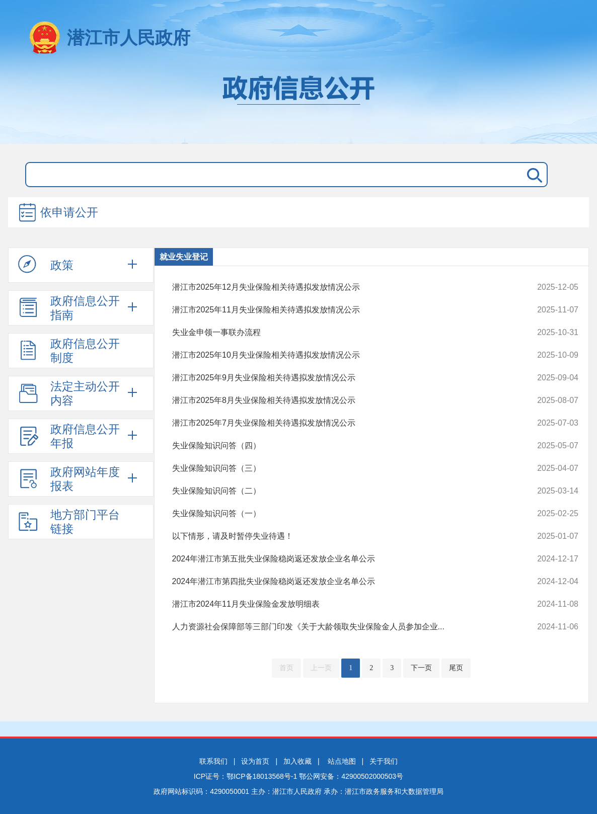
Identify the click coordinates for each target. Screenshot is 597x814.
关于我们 (383, 761)
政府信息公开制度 (69, 350)
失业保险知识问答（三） (337, 468)
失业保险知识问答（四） (337, 446)
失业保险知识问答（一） (337, 514)
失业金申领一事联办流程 (337, 333)
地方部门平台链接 (69, 521)
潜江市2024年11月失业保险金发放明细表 (337, 604)
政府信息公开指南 (69, 307)
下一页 (421, 668)
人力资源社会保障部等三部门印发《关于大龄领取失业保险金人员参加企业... (337, 627)
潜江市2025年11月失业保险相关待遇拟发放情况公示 (337, 310)
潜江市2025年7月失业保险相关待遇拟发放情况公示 (337, 423)
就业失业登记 (184, 257)
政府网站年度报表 (69, 479)
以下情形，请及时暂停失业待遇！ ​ (337, 536)
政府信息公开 (298, 104)
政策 (45, 265)
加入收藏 (297, 761)
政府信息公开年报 (69, 436)
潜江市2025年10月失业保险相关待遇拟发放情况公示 (337, 355)
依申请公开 (58, 213)
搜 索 (533, 175)
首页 (286, 668)
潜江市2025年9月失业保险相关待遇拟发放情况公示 (337, 378)
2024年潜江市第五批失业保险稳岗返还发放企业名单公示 (337, 559)
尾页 (456, 668)
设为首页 (255, 761)
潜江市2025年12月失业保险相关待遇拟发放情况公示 (337, 287)
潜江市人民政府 (128, 37)
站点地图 (342, 761)
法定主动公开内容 (69, 393)
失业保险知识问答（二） (337, 491)
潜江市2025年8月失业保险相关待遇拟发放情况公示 (337, 400)
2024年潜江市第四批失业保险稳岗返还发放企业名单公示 (337, 582)
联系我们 (213, 761)
